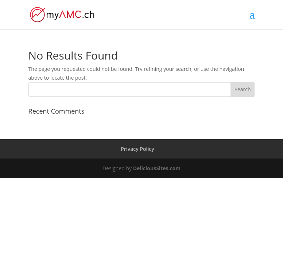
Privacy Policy (137, 148)
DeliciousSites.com (157, 168)
